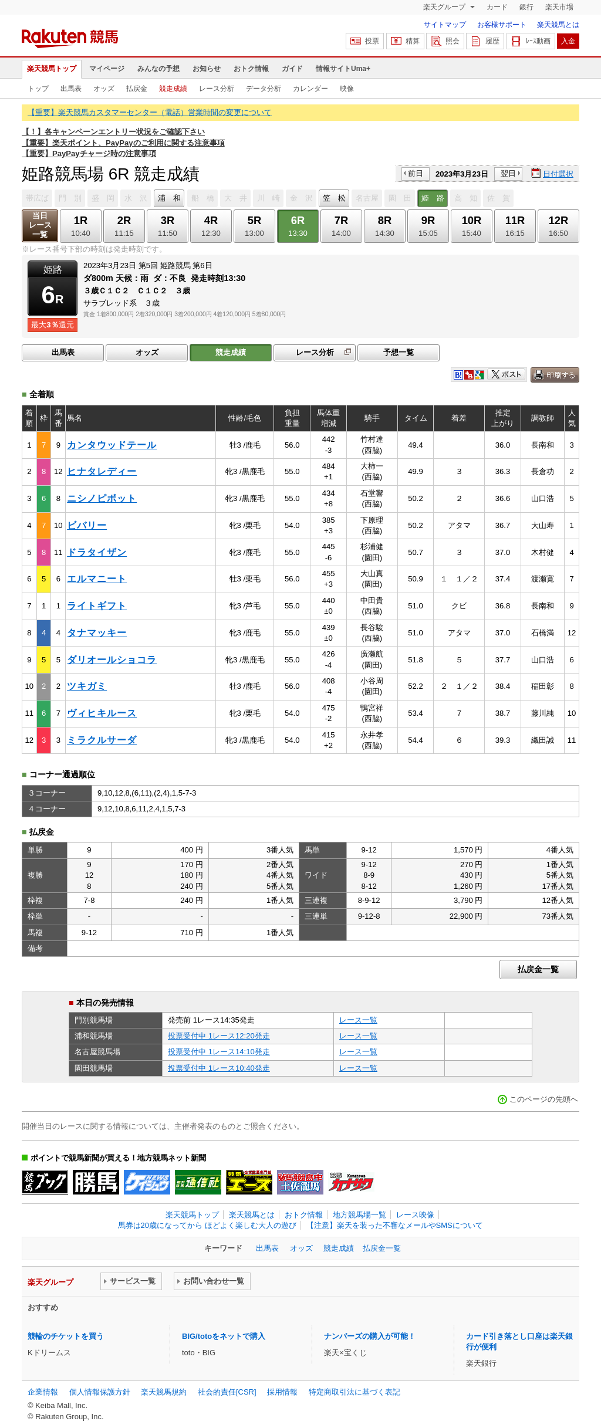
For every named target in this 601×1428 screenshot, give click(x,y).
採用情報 (282, 1392)
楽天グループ (445, 7)
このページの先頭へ (543, 1099)
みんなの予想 (158, 69)
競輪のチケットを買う (66, 1336)
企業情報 (43, 1392)
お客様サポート (501, 25)
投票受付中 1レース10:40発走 (219, 1068)
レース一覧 (358, 1020)
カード (497, 7)
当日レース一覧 (40, 225)
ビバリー (87, 525)
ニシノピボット (102, 498)
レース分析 (216, 88)
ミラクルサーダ (102, 740)
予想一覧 (398, 352)
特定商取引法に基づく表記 (354, 1392)
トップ (38, 88)
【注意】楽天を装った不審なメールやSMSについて (394, 1225)
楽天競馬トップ (51, 69)
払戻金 (136, 88)
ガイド (292, 69)
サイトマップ (445, 25)
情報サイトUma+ (343, 69)
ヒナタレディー (102, 471)
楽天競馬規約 (164, 1392)
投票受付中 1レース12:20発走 (219, 1035)
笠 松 (334, 198)
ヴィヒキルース (102, 713)
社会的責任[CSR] (227, 1392)
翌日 (508, 173)
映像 (347, 88)
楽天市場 (559, 7)
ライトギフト (97, 606)
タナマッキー (97, 633)
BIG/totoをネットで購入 (223, 1336)
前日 (415, 173)
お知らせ (207, 69)
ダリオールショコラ (112, 660)
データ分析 (263, 88)
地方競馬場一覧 (359, 1214)
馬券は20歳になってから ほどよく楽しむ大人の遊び (207, 1225)
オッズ (103, 88)
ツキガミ (87, 686)
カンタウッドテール (112, 445)
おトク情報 (251, 69)
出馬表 (71, 88)
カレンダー (310, 88)
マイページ (106, 69)
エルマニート (97, 579)
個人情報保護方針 (99, 1392)
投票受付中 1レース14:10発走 (219, 1051)
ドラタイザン (97, 552)
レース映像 (415, 1214)
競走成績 (173, 88)
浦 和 (169, 198)
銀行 (526, 7)
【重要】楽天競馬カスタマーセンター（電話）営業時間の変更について (150, 112)
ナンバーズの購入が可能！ (370, 1336)
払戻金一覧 (538, 969)
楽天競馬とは (558, 25)
